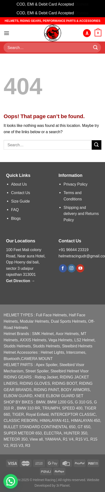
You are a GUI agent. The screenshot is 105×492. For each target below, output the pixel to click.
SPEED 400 (72, 408)
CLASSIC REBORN (21, 420)
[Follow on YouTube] (80, 268)
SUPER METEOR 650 (23, 433)
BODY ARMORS (75, 389)
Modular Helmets (34, 321)
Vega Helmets (60, 340)
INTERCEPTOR (64, 414)
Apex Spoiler (46, 364)
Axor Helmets (67, 333)
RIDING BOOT (64, 383)
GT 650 (83, 427)
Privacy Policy (75, 184)
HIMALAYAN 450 (85, 420)
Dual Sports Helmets (68, 321)
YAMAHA (53, 439)
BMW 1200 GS (60, 402)
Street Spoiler (37, 371)
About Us (19, 184)
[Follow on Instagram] (72, 268)
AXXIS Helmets (33, 340)
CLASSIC (87, 414)
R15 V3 (16, 445)
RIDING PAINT (46, 389)
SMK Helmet (43, 333)
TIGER (18, 414)
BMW (40, 402)
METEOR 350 (16, 439)
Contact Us (20, 192)
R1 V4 (68, 439)
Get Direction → (20, 281)
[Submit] (95, 47)
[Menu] (6, 33)
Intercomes (75, 352)
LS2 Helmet (84, 340)
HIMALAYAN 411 (54, 420)
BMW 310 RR (28, 408)
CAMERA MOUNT (37, 358)
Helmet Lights (52, 352)
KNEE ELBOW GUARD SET (59, 396)
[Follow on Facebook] (63, 268)
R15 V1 (82, 439)
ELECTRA (53, 433)
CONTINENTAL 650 (58, 427)
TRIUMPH (51, 408)
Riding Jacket (46, 377)
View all (36, 439)
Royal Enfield (37, 414)
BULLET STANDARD (22, 427)
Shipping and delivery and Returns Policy (81, 213)
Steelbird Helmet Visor (69, 371)
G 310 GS (83, 402)
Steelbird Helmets (77, 346)
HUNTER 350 (75, 433)
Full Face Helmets (51, 315)
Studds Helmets (17, 346)
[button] (10, 481)
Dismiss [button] (81, 4)
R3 (27, 445)
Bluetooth (12, 358)
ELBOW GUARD (18, 396)
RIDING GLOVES (35, 383)
